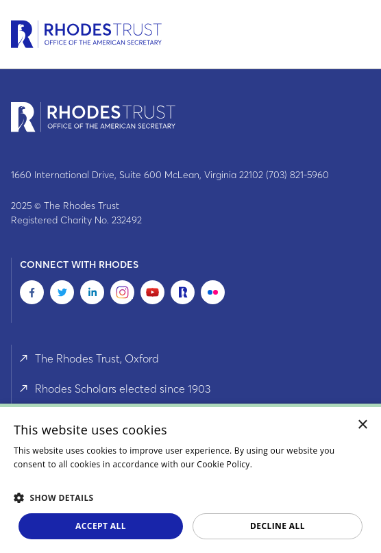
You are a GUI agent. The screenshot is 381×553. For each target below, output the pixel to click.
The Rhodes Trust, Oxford (97, 358)
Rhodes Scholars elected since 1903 (122, 388)
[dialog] (190, 478)
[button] (190, 497)
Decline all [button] (277, 526)
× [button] (363, 425)
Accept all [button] (100, 526)
